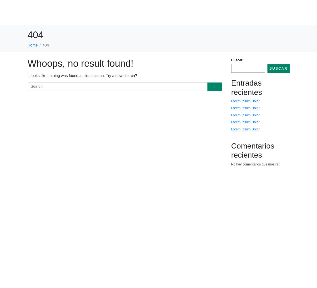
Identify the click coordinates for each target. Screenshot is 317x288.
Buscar (236, 60)
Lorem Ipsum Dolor (245, 101)
